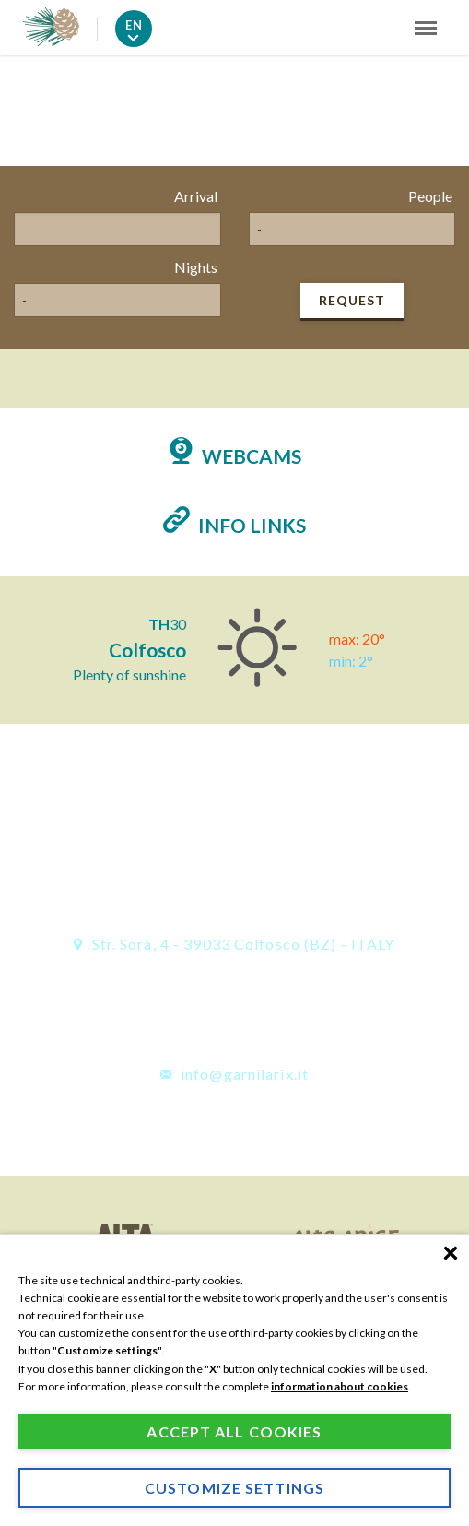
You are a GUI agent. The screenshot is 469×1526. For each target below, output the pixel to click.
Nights (195, 267)
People (430, 196)
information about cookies (339, 1386)
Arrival (195, 196)
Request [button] (352, 300)
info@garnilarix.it (234, 1073)
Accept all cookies (234, 1431)
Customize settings (234, 1487)
